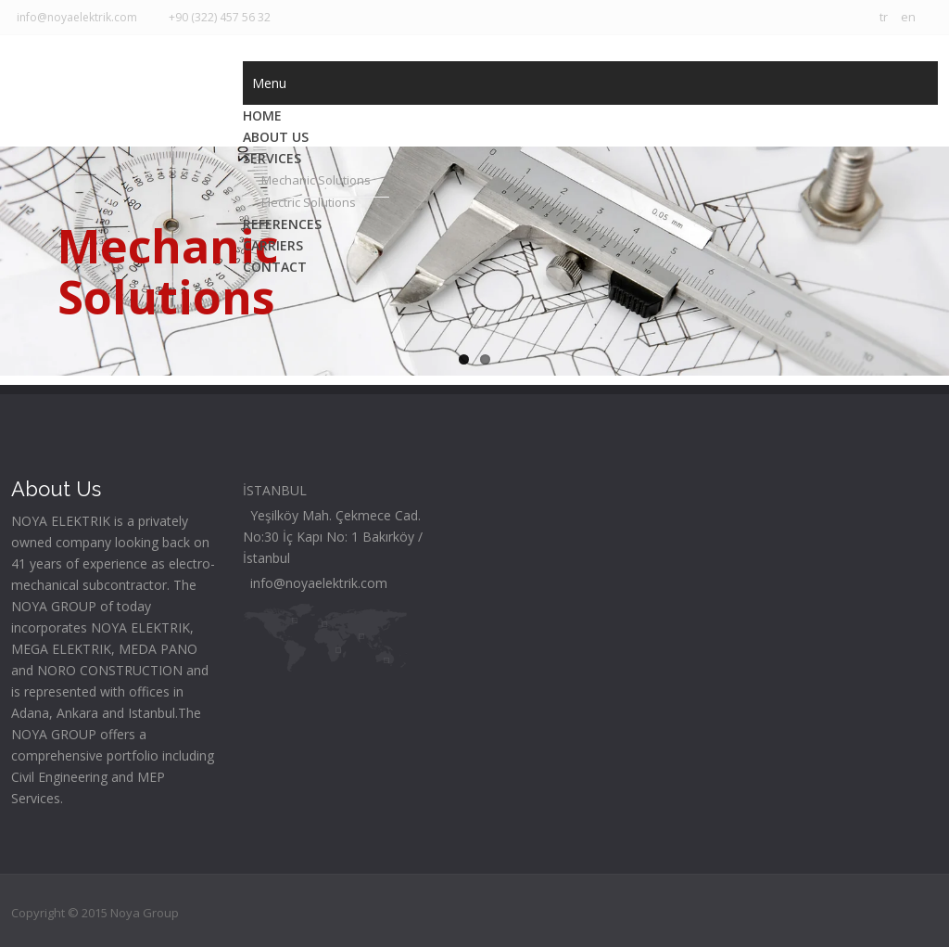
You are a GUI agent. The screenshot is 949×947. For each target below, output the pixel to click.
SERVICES (272, 158)
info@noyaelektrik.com (74, 17)
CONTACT (275, 266)
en (908, 16)
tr (883, 16)
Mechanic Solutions (316, 180)
